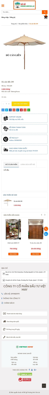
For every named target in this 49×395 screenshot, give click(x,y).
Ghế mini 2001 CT (13, 243)
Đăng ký (12, 17)
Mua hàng (13, 254)
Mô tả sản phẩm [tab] (11, 164)
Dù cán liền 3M (18, 201)
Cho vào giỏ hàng (20, 104)
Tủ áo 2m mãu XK (36, 243)
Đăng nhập (5, 17)
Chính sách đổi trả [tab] (28, 164)
